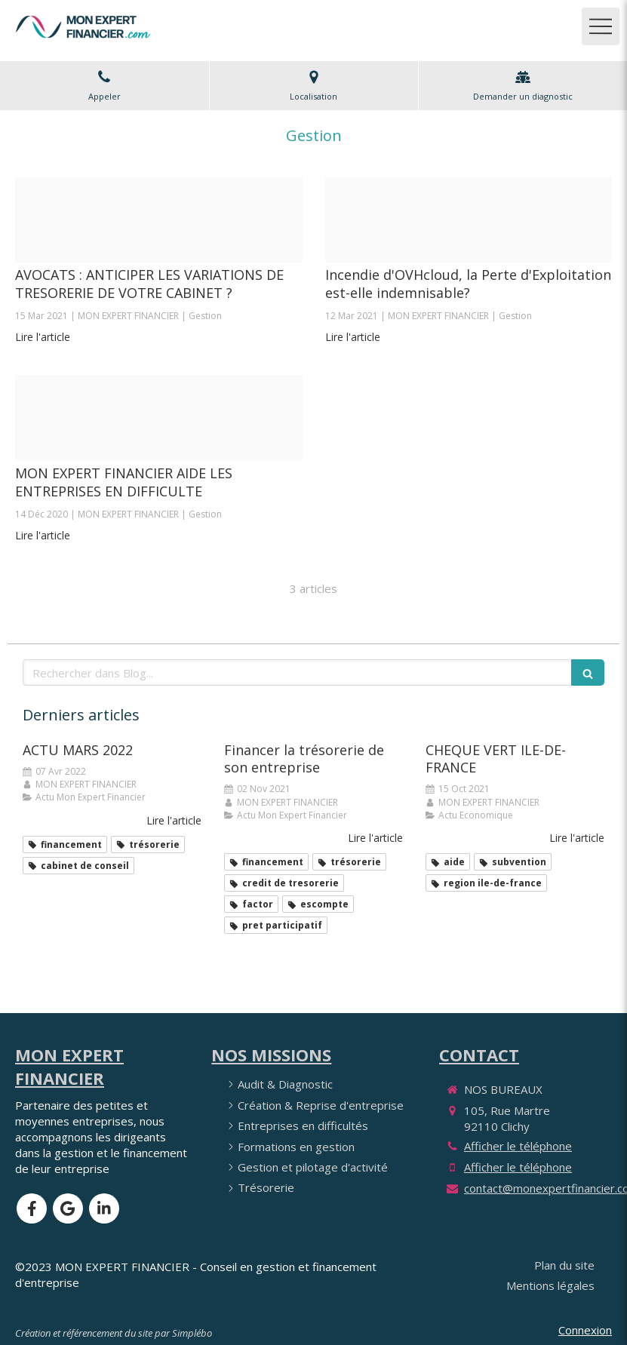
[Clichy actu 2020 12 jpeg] (159, 418)
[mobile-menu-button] (600, 26)
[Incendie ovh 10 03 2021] (469, 220)
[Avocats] (159, 220)
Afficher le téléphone (518, 1145)
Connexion (585, 1329)
